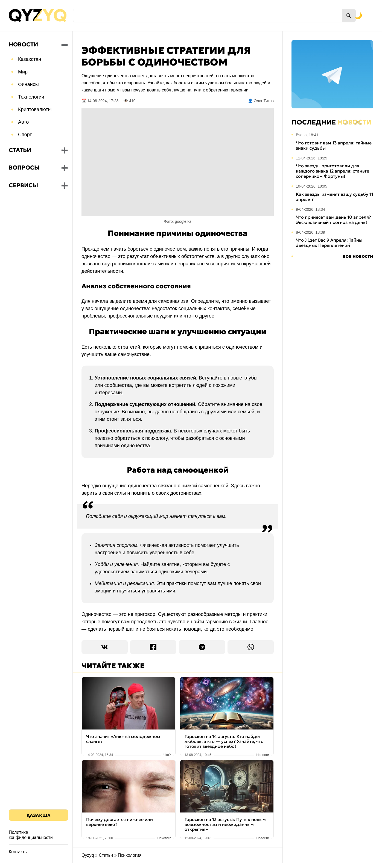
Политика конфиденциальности (31, 835)
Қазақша (39, 815)
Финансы (28, 84)
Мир (23, 72)
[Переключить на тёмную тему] (332, 15)
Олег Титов (264, 101)
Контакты (18, 851)
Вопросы (24, 167)
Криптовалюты (35, 109)
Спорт (25, 134)
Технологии (31, 97)
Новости (23, 44)
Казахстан (29, 59)
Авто (23, 122)
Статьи (20, 150)
